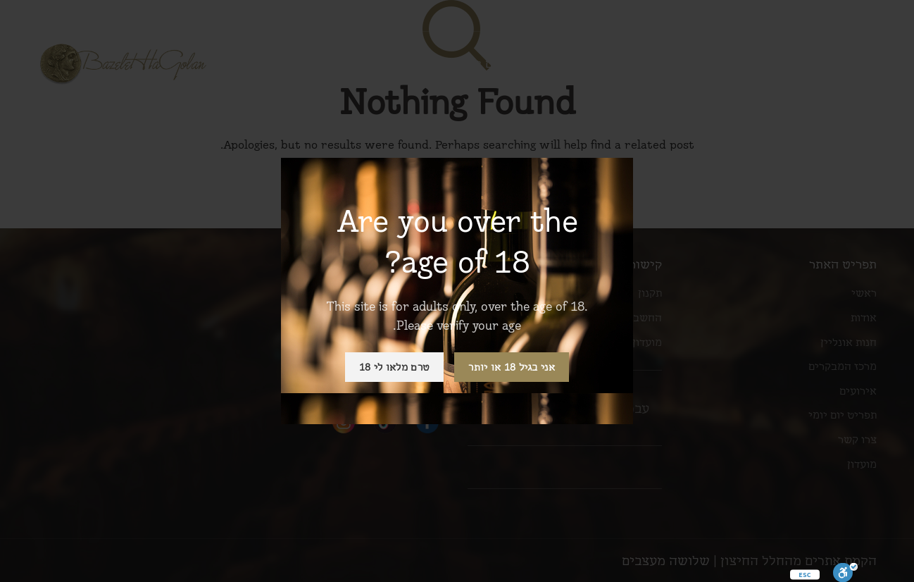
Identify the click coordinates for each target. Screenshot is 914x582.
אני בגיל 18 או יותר (511, 367)
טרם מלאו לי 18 (394, 367)
